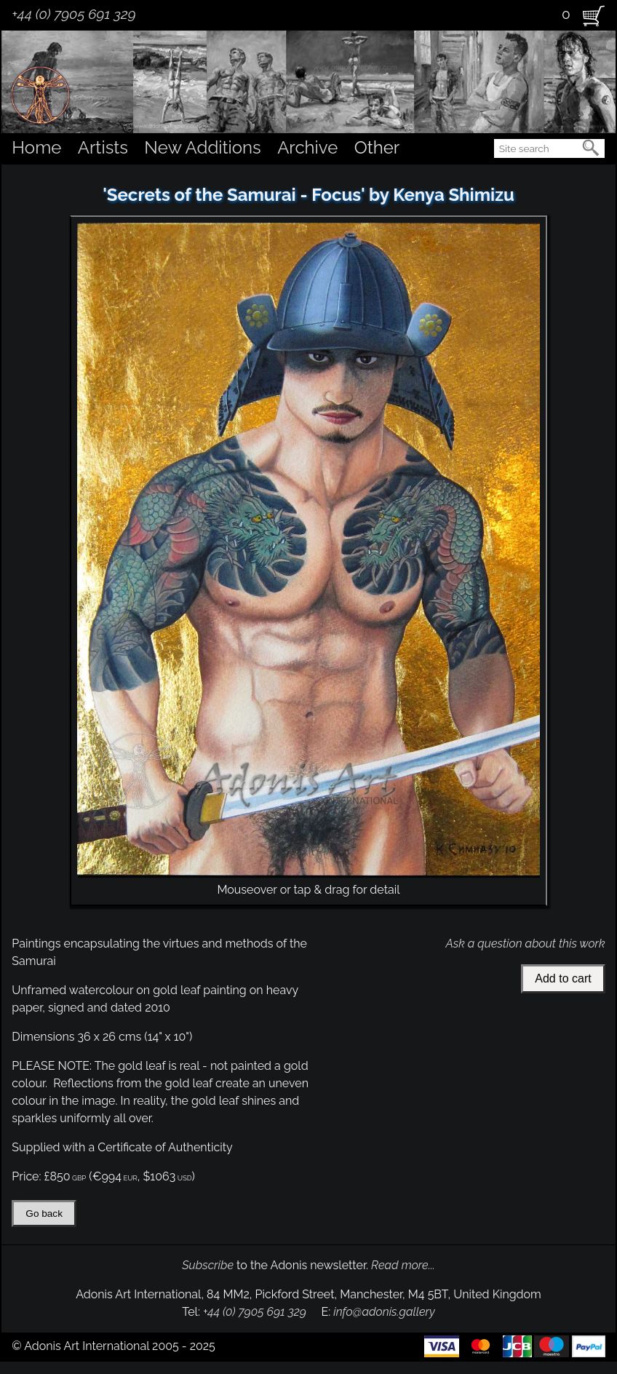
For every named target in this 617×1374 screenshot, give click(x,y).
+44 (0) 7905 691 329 (73, 14)
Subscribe (208, 1265)
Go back (44, 1213)
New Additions (202, 147)
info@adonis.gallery (384, 1312)
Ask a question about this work (525, 943)
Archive (307, 147)
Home (36, 147)
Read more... (403, 1265)
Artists (103, 147)
